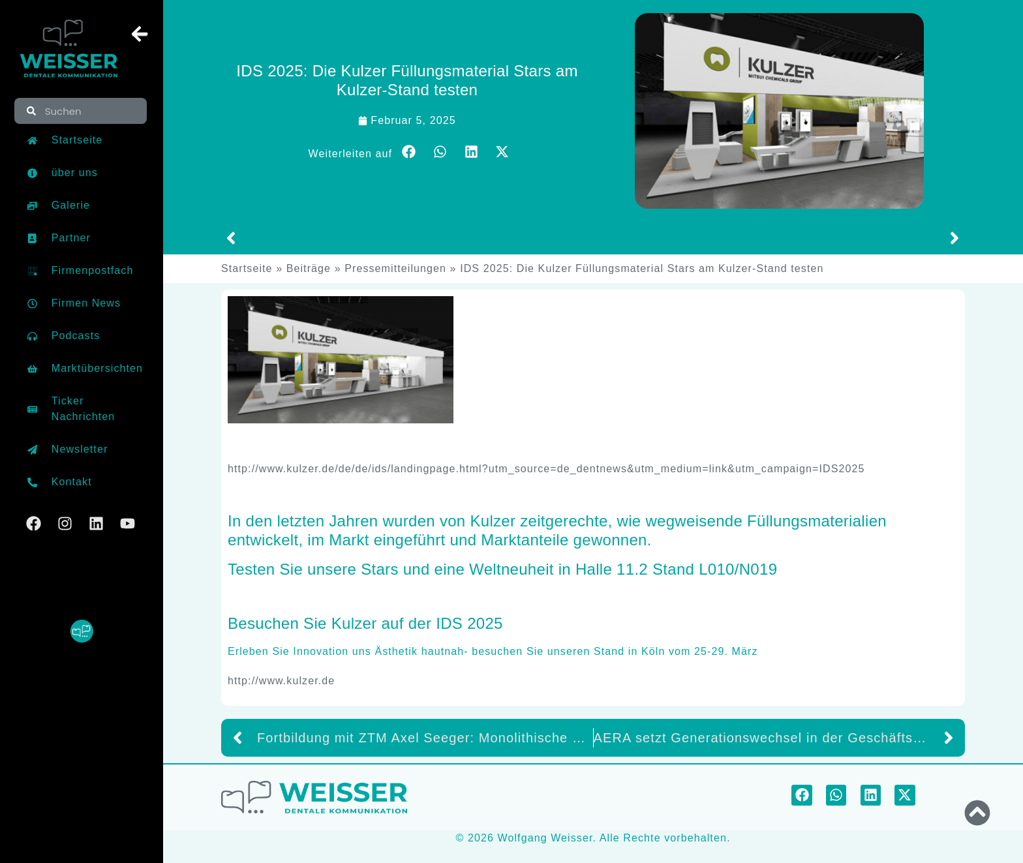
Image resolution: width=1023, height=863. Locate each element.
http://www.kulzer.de (281, 680)
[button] (409, 152)
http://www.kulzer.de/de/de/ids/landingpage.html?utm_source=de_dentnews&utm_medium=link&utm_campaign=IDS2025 (546, 468)
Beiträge (308, 268)
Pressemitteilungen (395, 268)
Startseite (247, 268)
